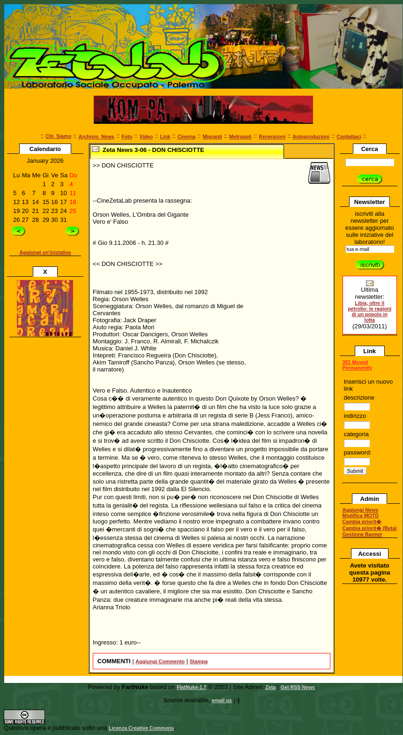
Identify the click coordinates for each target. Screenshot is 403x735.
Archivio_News (96, 136)
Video (146, 136)
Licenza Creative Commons (141, 728)
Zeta (270, 687)
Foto (126, 136)
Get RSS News (298, 687)
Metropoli (240, 136)
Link (165, 136)
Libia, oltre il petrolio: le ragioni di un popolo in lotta (369, 311)
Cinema (187, 136)
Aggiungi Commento (160, 661)
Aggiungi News (361, 510)
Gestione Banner (362, 534)
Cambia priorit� (362, 521)
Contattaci (348, 136)
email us (222, 700)
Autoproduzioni (310, 136)
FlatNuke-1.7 (191, 687)
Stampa (199, 661)
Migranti (212, 136)
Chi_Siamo (58, 136)
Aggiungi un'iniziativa (45, 252)
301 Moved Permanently (358, 365)
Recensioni (272, 136)
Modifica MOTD (361, 515)
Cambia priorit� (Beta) (370, 528)
